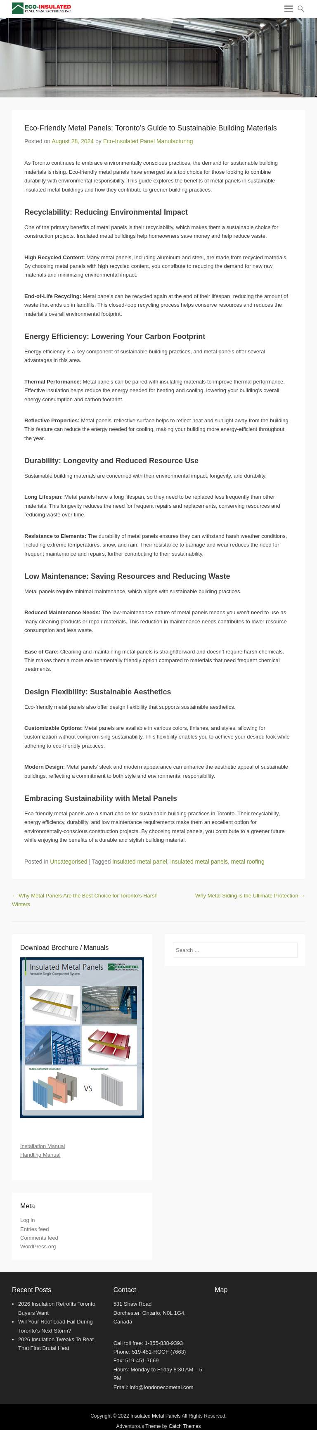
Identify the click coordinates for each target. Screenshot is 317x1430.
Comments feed (39, 1238)
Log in (27, 1220)
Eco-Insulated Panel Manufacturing (148, 141)
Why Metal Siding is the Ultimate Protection (250, 896)
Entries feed (34, 1229)
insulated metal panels (199, 861)
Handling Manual (40, 1155)
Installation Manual (42, 1146)
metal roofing (248, 861)
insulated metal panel (140, 861)
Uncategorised (68, 861)
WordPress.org (38, 1246)
